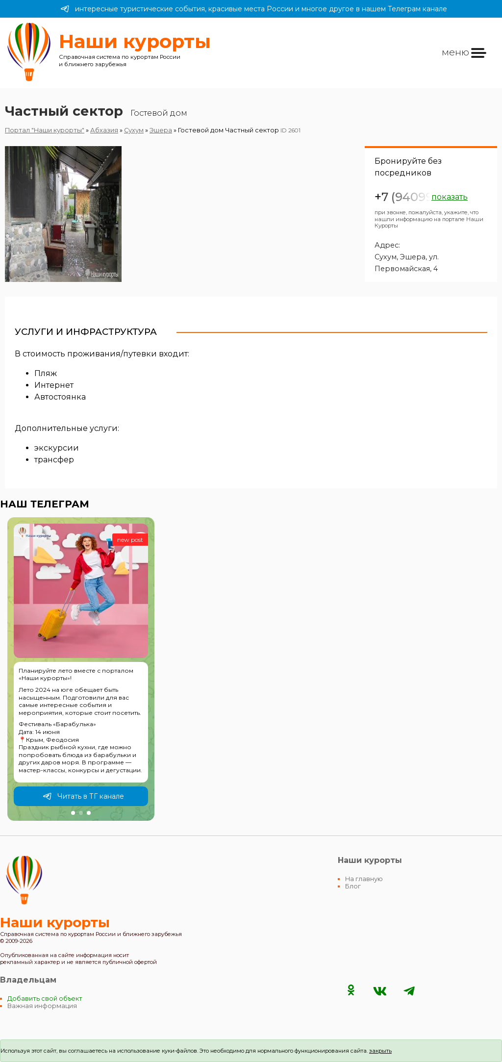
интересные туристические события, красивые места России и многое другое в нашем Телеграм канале (253, 9)
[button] (73, 813)
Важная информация (42, 1006)
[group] (80, 669)
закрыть (380, 1050)
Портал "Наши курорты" (44, 130)
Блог (353, 886)
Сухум (134, 130)
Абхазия (104, 130)
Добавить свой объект (44, 998)
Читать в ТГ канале (83, 796)
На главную (364, 879)
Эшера (161, 130)
